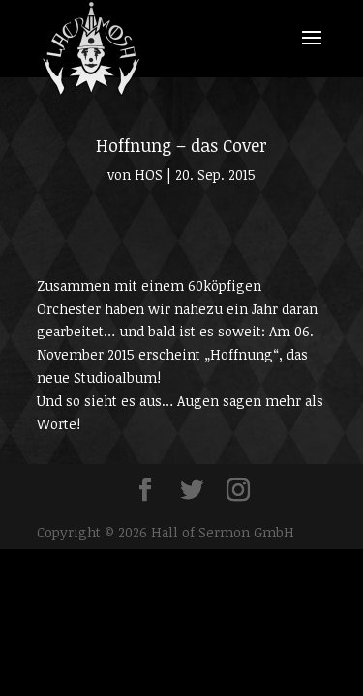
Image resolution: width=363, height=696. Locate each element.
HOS (149, 174)
